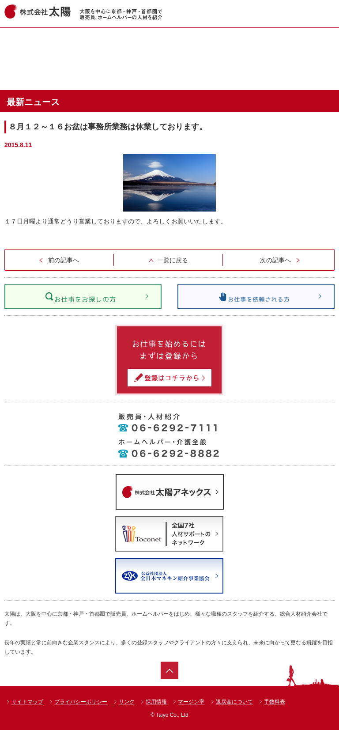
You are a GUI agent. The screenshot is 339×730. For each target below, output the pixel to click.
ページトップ (169, 670)
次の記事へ (275, 260)
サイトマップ (27, 702)
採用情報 (156, 702)
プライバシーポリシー (80, 702)
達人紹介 (67, 75)
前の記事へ (63, 260)
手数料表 (274, 702)
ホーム (67, 44)
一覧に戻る (172, 260)
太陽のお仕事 (167, 75)
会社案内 (268, 75)
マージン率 (191, 702)
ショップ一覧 (268, 44)
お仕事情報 (167, 44)
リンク (127, 702)
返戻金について (234, 702)
